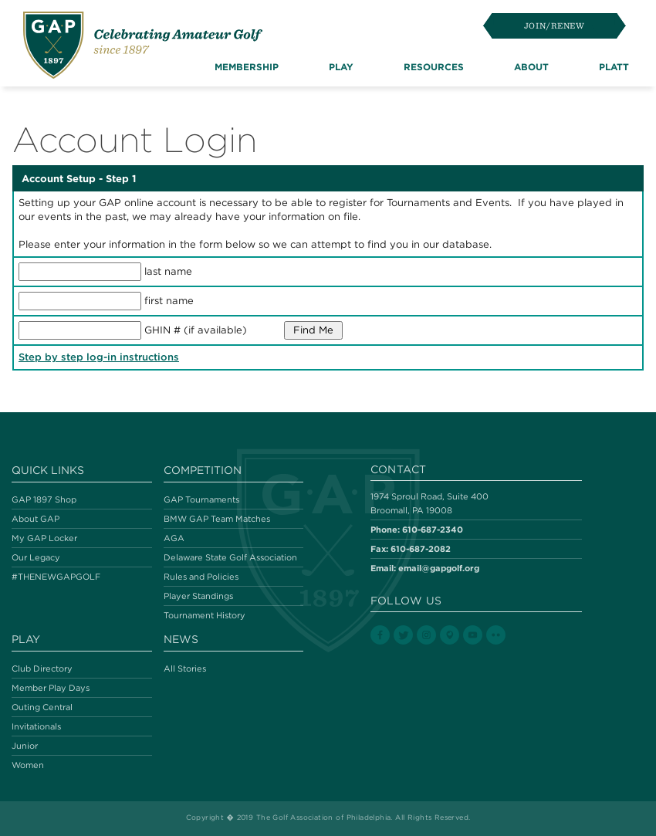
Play (26, 639)
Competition (203, 470)
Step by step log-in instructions (99, 357)
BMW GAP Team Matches (217, 518)
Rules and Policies (201, 576)
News (181, 639)
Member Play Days (51, 687)
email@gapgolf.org (438, 568)
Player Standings (198, 596)
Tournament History (204, 615)
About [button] (531, 66)
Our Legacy (36, 557)
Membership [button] (247, 66)
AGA (174, 538)
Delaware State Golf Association (230, 557)
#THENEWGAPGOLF (56, 576)
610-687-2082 (421, 548)
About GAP (35, 518)
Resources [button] (434, 66)
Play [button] (341, 66)
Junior (25, 745)
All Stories (185, 668)
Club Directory (42, 668)
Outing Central (42, 707)
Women (28, 765)
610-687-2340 (432, 529)
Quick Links (48, 470)
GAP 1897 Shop (44, 499)
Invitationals (36, 726)
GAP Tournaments (201, 499)
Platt (614, 66)
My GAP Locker (44, 538)
